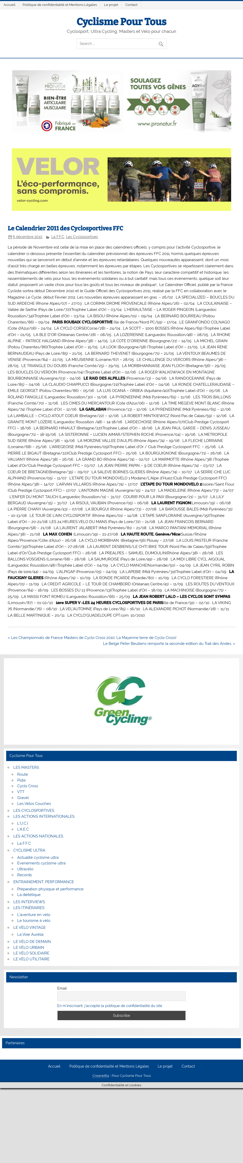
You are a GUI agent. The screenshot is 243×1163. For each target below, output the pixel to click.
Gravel (23, 797)
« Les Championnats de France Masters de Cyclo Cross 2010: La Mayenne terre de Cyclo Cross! (92, 637)
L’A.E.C (23, 829)
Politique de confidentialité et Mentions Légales (60, 5)
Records (24, 875)
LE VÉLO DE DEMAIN (32, 941)
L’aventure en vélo (33, 914)
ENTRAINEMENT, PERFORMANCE (43, 882)
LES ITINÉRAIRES (28, 907)
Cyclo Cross (27, 786)
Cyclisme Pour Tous (121, 22)
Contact (131, 5)
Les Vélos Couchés (34, 803)
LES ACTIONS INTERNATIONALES (43, 816)
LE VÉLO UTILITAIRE (31, 959)
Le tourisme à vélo (33, 920)
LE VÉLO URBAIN (28, 947)
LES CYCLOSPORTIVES (33, 810)
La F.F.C (57, 237)
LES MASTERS (26, 767)
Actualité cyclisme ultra (38, 857)
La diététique (29, 894)
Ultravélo (25, 869)
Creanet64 (100, 1076)
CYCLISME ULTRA (29, 850)
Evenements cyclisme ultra (41, 863)
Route (22, 774)
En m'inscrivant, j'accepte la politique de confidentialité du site (109, 1006)
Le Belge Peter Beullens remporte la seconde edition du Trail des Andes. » (169, 643)
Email (62, 988)
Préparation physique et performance (50, 889)
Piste (21, 780)
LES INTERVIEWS (29, 902)
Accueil (9, 5)
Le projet (111, 5)
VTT (20, 792)
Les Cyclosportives (82, 237)
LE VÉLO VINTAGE (29, 927)
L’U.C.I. (23, 823)
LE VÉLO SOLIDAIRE (31, 953)
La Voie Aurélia (30, 934)
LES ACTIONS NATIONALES (38, 836)
